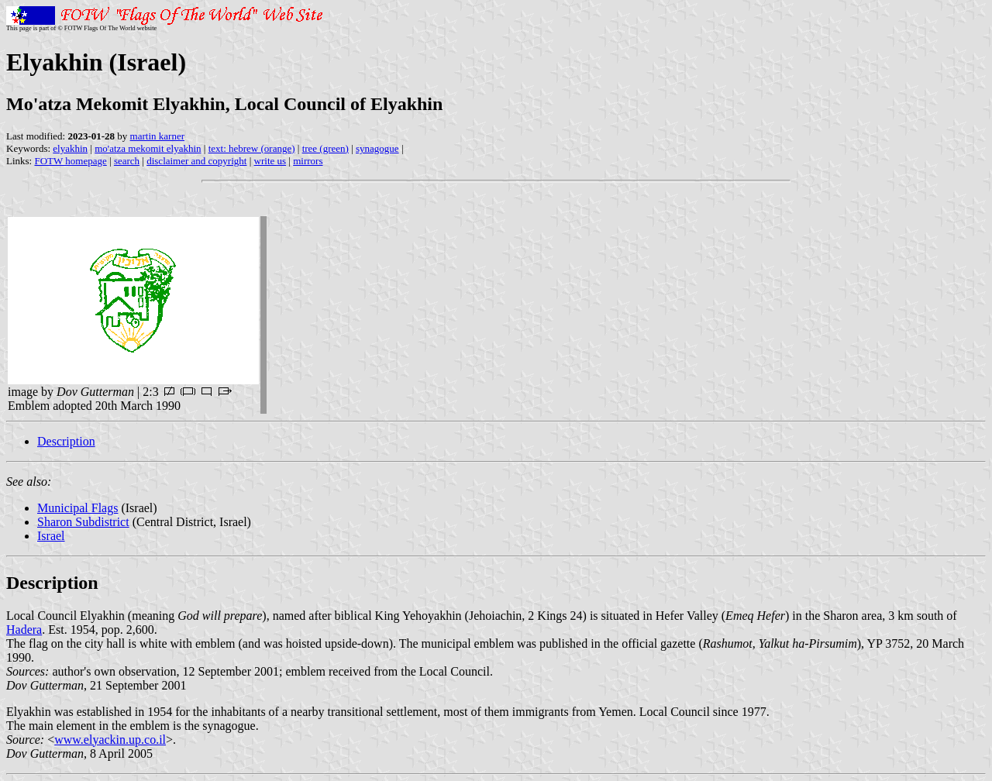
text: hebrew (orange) (251, 148)
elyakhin (70, 148)
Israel (51, 535)
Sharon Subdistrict (83, 521)
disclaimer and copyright (196, 161)
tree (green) (325, 148)
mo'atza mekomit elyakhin (148, 148)
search (127, 161)
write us (270, 161)
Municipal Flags (77, 507)
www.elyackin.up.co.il (110, 739)
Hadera (24, 629)
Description (66, 441)
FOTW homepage (70, 161)
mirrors (307, 161)
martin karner (157, 136)
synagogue (377, 148)
